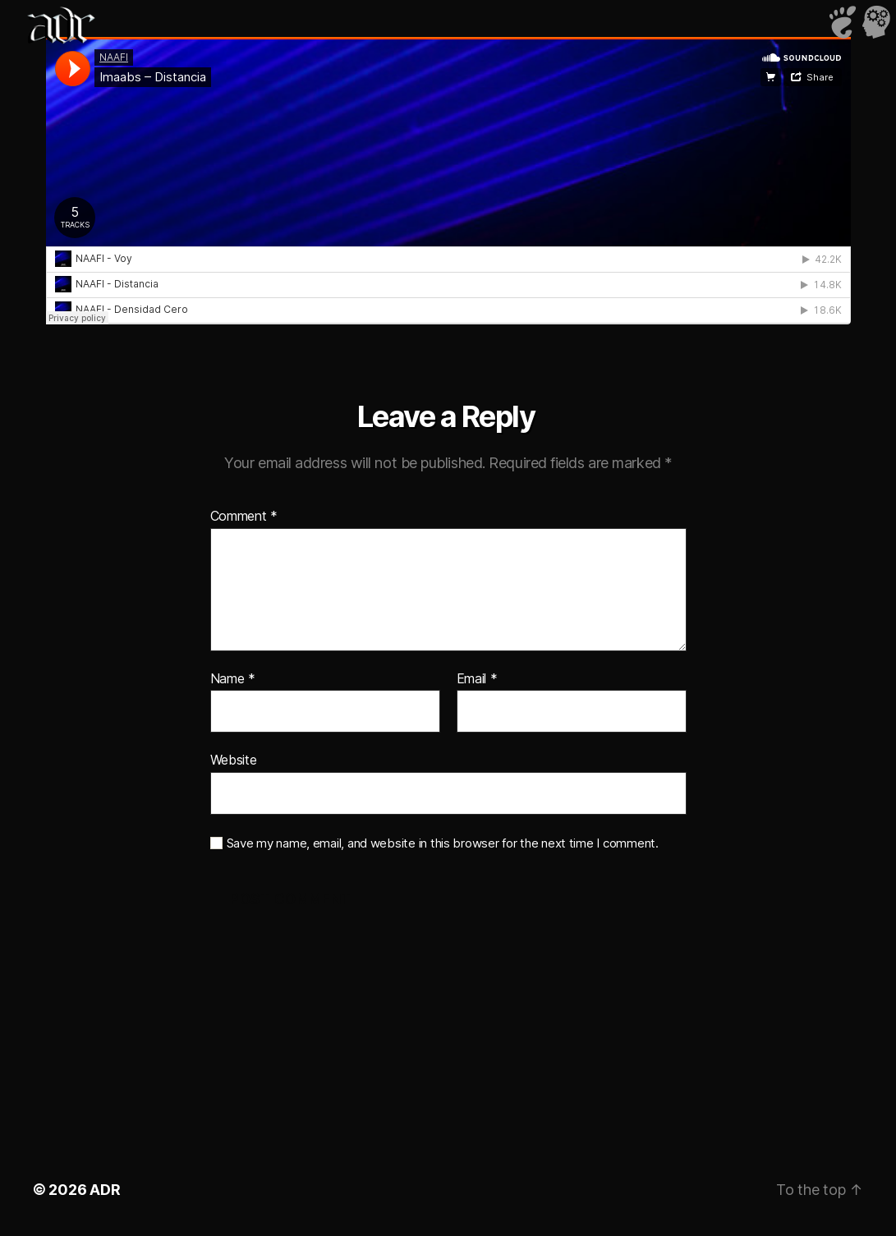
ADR (105, 1189)
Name (232, 679)
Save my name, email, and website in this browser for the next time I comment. (443, 843)
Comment (244, 516)
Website (233, 759)
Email (477, 679)
